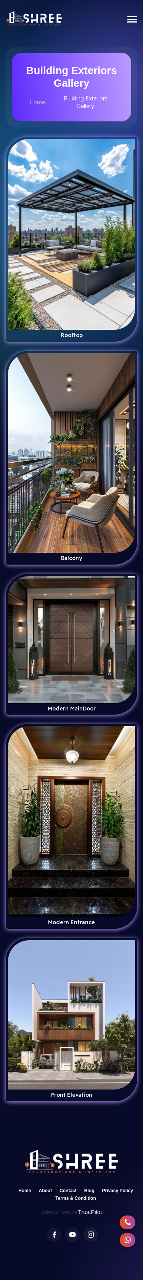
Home (37, 102)
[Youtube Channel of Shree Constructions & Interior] (72, 1234)
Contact (68, 1190)
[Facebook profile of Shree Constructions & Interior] (54, 1234)
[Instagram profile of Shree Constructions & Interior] (91, 1234)
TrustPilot (90, 1212)
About (45, 1190)
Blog (89, 1190)
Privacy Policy (117, 1190)
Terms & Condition (75, 1198)
